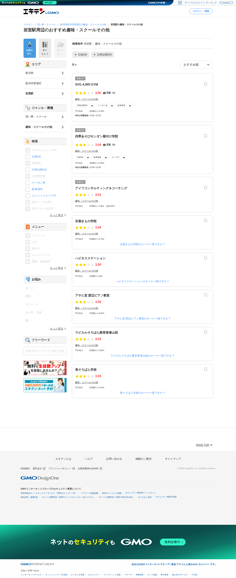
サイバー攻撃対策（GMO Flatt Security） (116, 497)
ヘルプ (89, 458)
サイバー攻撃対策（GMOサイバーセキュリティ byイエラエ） (68, 497)
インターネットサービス (31, 575)
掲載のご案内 (143, 458)
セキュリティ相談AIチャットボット (140, 493)
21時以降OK (82, 105)
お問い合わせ (114, 458)
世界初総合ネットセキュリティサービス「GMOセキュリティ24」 (49, 493)
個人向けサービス (179, 575)
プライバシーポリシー (61, 468)
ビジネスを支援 (77, 575)
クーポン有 (102, 105)
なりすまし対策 (145, 497)
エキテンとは (63, 458)
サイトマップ (173, 458)
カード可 (115, 157)
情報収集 (140, 575)
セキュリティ (94, 575)
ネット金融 (152, 575)
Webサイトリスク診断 (111, 493)
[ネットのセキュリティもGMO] (29, 2)
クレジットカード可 (44, 195)
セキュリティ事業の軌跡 (166, 497)
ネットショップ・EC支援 (56, 575)
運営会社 (39, 468)
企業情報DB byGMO (90, 468)
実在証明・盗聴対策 (29, 497)
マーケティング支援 (112, 575)
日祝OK (80, 157)
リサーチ (128, 575)
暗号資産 (164, 575)
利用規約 (25, 468)
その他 (194, 575)
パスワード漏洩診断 (89, 493)
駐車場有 (121, 105)
